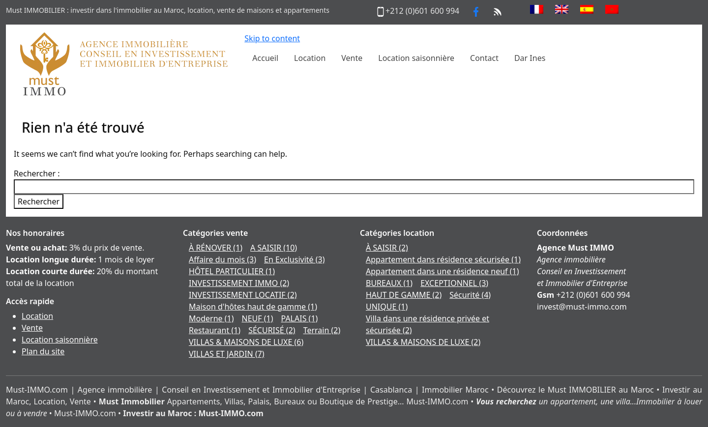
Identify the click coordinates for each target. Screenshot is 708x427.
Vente (32, 327)
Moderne (211, 318)
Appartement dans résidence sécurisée (443, 259)
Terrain (322, 330)
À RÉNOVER (215, 247)
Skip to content (272, 38)
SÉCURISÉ (271, 330)
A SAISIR (273, 247)
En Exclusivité (294, 259)
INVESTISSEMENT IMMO (239, 283)
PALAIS (299, 318)
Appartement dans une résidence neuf (442, 271)
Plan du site (43, 351)
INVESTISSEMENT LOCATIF (243, 294)
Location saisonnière (60, 339)
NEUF (257, 318)
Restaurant (214, 330)
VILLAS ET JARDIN (227, 353)
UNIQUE (387, 306)
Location (37, 316)
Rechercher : (37, 173)
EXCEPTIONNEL (454, 283)
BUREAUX (389, 283)
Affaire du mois (222, 259)
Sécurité (470, 294)
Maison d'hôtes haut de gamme (253, 306)
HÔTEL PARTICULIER (232, 271)
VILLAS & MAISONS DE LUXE (246, 342)
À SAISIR (387, 247)
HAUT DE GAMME (404, 294)
